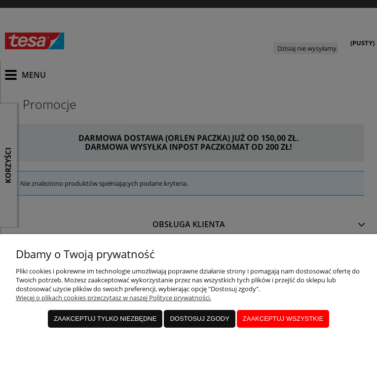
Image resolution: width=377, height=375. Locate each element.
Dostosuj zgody (199, 318)
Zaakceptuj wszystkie (283, 318)
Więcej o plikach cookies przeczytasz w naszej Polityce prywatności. (113, 297)
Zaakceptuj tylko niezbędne (105, 318)
